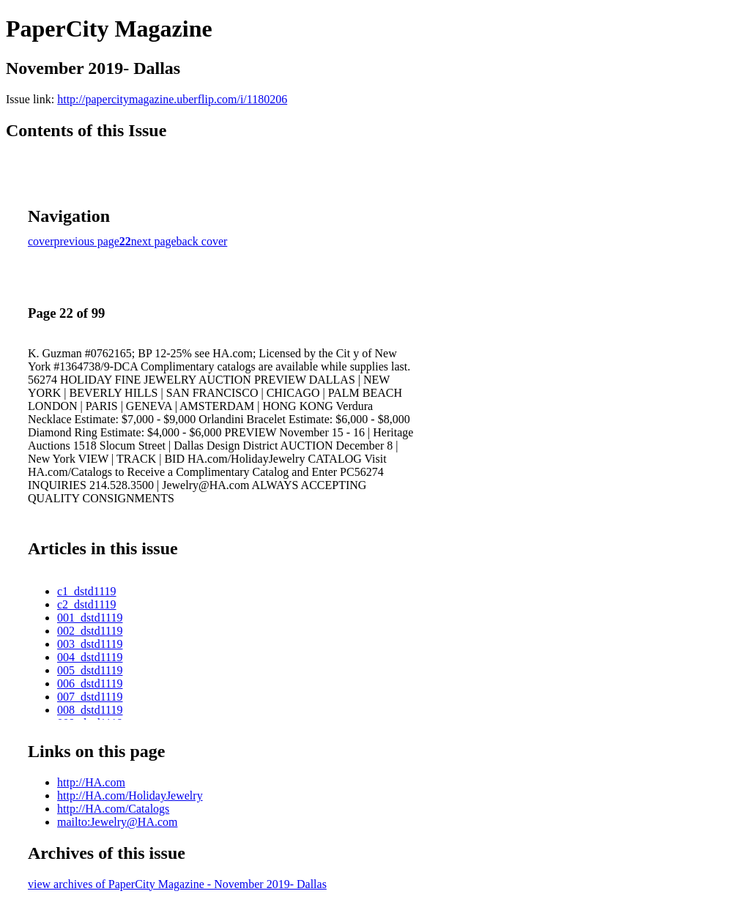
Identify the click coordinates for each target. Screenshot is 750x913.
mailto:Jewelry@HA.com (117, 822)
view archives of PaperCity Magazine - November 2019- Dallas (177, 884)
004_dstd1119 (89, 657)
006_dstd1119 (89, 683)
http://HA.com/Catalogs (113, 808)
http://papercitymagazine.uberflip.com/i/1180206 (172, 99)
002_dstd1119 (89, 631)
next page (154, 241)
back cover (202, 241)
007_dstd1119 (89, 696)
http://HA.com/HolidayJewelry (130, 795)
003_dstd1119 (89, 644)
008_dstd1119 (89, 710)
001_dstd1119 (89, 617)
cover (41, 241)
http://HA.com (91, 782)
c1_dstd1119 (86, 591)
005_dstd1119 (89, 670)
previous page (86, 241)
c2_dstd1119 (86, 604)
